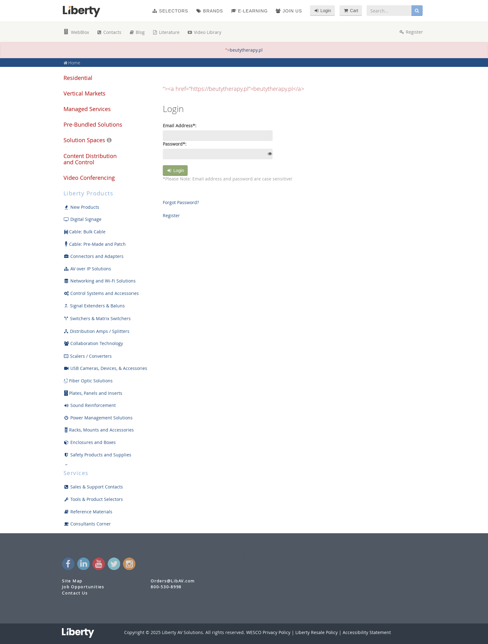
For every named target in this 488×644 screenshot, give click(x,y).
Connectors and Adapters (93, 256)
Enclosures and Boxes (89, 442)
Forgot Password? (181, 202)
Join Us (288, 10)
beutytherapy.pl (246, 50)
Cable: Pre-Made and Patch (94, 244)
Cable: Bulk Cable (84, 232)
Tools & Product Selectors (93, 499)
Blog (137, 32)
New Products (81, 207)
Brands (209, 10)
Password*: (174, 144)
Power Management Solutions (98, 418)
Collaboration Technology (93, 343)
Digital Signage (82, 219)
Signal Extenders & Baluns (94, 306)
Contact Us (75, 593)
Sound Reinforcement (89, 405)
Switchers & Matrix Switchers (97, 318)
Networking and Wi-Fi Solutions (99, 281)
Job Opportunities (83, 587)
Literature (166, 32)
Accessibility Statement (367, 632)
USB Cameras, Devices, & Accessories (105, 368)
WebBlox (76, 32)
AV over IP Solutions (87, 269)
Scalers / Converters (87, 356)
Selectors (170, 10)
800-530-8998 (166, 587)
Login (175, 170)
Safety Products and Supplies (97, 455)
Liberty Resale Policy (316, 632)
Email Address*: (179, 125)
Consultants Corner (87, 524)
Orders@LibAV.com (173, 581)
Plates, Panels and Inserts (92, 393)
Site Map (72, 581)
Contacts (108, 32)
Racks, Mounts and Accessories (98, 430)
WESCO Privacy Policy (268, 632)
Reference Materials (87, 512)
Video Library (204, 32)
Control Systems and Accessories (101, 293)
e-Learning (249, 10)
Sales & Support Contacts (93, 487)
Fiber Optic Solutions (88, 381)
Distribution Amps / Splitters (96, 331)
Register (171, 215)
